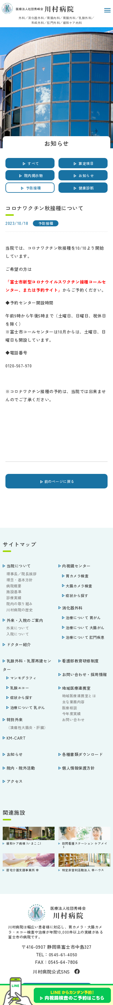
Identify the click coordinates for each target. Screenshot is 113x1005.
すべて (30, 162)
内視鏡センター (74, 566)
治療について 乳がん (25, 707)
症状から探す (75, 595)
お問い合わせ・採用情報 (82, 674)
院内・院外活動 (19, 768)
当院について (17, 566)
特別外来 (13, 719)
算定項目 (83, 162)
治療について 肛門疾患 (83, 637)
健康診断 (83, 187)
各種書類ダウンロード (80, 754)
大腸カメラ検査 (77, 585)
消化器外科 (70, 608)
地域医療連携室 (74, 688)
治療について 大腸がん (83, 627)
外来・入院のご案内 (23, 620)
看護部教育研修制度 (78, 661)
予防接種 (30, 187)
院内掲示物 (30, 175)
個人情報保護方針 (76, 768)
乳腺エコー (17, 687)
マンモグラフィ (21, 677)
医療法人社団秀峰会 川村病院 (37, 8)
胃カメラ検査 (75, 575)
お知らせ (83, 175)
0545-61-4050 (63, 954)
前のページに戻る (56, 480)
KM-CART (14, 738)
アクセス (13, 781)
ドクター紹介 (17, 644)
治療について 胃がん (81, 617)
